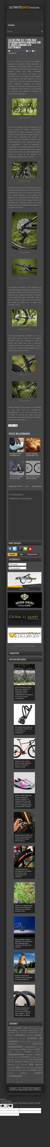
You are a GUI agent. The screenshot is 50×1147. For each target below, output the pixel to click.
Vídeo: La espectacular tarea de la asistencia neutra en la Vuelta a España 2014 (24, 908)
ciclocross (12, 1044)
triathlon (33, 1070)
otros (18, 1067)
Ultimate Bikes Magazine (31, 1088)
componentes (31, 1047)
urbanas (23, 1073)
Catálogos (38, 1035)
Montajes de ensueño (17, 1065)
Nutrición (11, 1068)
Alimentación (34, 1031)
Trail (27, 1070)
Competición (15, 1046)
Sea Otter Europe (14, 1070)
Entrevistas (38, 1052)
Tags (21, 554)
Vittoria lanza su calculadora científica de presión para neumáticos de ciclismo (23, 873)
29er (25, 1028)
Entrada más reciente (15, 486)
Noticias (39, 1065)
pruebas (38, 1068)
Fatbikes (38, 1055)
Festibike (11, 1057)
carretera (20, 1035)
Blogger (32, 646)
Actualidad (23, 1031)
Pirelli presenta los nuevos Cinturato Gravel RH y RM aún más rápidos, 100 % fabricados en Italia (22, 1011)
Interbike (37, 1057)
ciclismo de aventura (16, 1038)
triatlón (40, 1070)
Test (23, 1070)
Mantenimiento (28, 1062)
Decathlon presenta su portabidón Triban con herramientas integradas (23, 730)
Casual (29, 1035)
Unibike (10, 1073)
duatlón (16, 1049)
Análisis (31, 1033)
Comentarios (14, 568)
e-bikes (23, 1049)
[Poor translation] (9, 1106)
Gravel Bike (25, 1057)
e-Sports (18, 1052)
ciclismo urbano (37, 1041)
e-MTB (37, 1049)
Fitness (16, 1057)
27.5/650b (17, 1028)
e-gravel (30, 1049)
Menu (11, 25)
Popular (12, 554)
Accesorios (13, 1030)
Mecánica (38, 1062)
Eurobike (29, 1055)
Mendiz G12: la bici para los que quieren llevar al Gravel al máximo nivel (23, 764)
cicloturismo (37, 1044)
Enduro (28, 1052)
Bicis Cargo (38, 1033)
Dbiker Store (24, 589)
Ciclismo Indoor (25, 1041)
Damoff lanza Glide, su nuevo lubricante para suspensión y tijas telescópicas (23, 838)
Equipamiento (16, 1054)
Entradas (13, 564)
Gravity (32, 1057)
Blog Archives (32, 554)
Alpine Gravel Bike (21, 1033)
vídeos (38, 1072)
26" (9, 1028)
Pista (24, 1068)
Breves (10, 1035)
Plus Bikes (31, 1068)
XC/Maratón (15, 1076)
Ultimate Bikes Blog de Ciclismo (29, 1090)
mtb (29, 51)
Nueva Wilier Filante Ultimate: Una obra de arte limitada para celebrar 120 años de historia (23, 943)
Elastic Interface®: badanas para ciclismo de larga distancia (23, 977)
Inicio (27, 486)
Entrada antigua (37, 486)
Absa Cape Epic (35, 1028)
